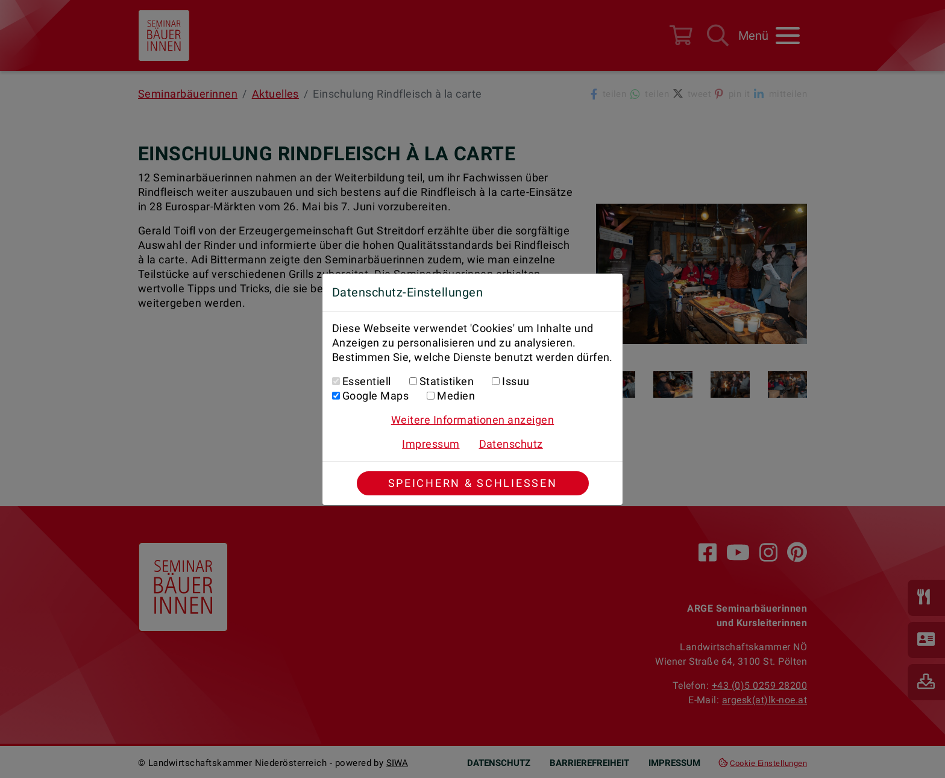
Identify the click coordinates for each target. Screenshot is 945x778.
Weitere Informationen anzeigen (472, 419)
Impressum (430, 444)
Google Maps (375, 395)
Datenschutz (511, 444)
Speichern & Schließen (472, 483)
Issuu (515, 381)
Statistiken (446, 381)
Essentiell (366, 381)
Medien (456, 395)
